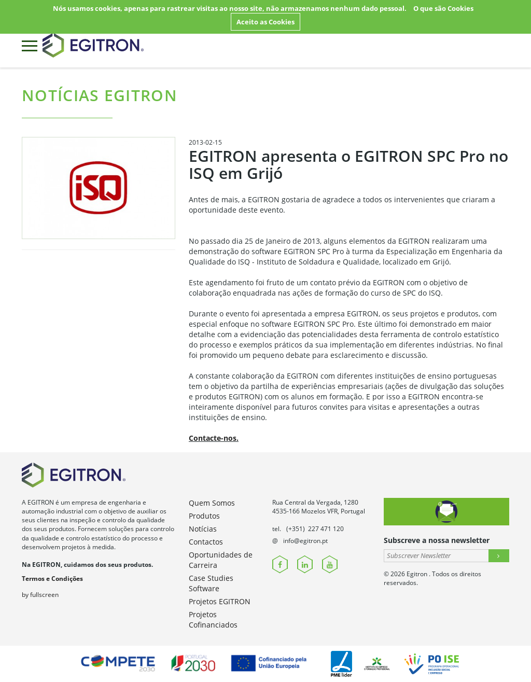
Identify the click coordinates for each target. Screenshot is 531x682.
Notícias (203, 529)
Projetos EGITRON (219, 601)
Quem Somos (212, 503)
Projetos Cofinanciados (213, 619)
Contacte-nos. (214, 438)
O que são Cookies (443, 8)
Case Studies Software (211, 583)
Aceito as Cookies (265, 21)
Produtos (204, 516)
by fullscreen (40, 594)
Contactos (206, 542)
